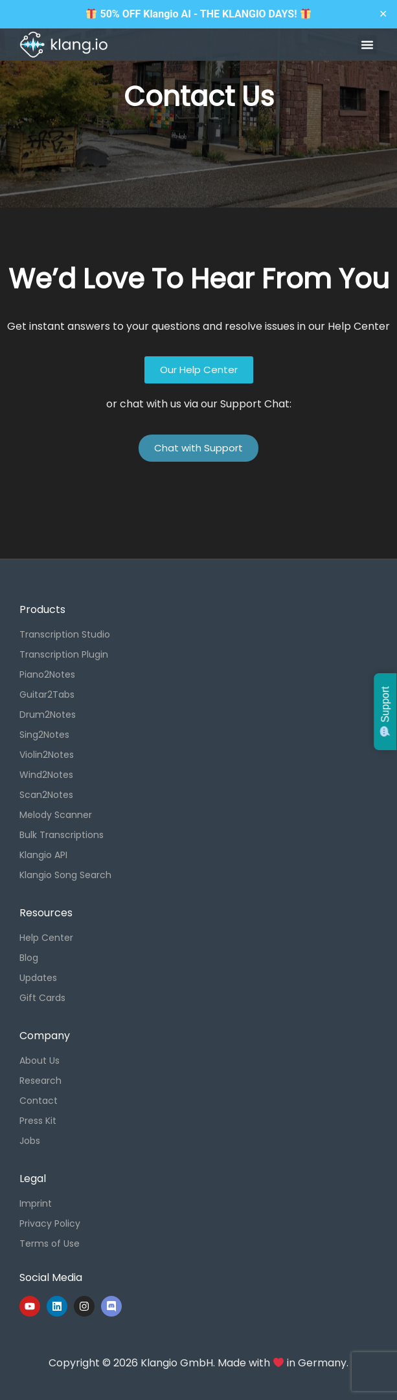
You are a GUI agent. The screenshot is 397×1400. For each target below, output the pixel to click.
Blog (28, 957)
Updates (38, 977)
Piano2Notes (47, 674)
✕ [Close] (383, 14)
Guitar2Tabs (46, 694)
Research (40, 1080)
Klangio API (43, 854)
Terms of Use (49, 1243)
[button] (367, 44)
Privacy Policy (49, 1223)
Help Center (46, 937)
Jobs (29, 1140)
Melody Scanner (55, 814)
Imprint (35, 1203)
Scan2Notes (46, 794)
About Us (39, 1060)
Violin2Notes (46, 754)
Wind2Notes (46, 774)
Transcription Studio (64, 634)
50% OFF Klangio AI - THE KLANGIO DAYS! (198, 14)
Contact (38, 1100)
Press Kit (37, 1120)
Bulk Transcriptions (61, 834)
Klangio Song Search (65, 874)
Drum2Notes (47, 714)
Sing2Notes (44, 734)
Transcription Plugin (63, 654)
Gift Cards (42, 997)
